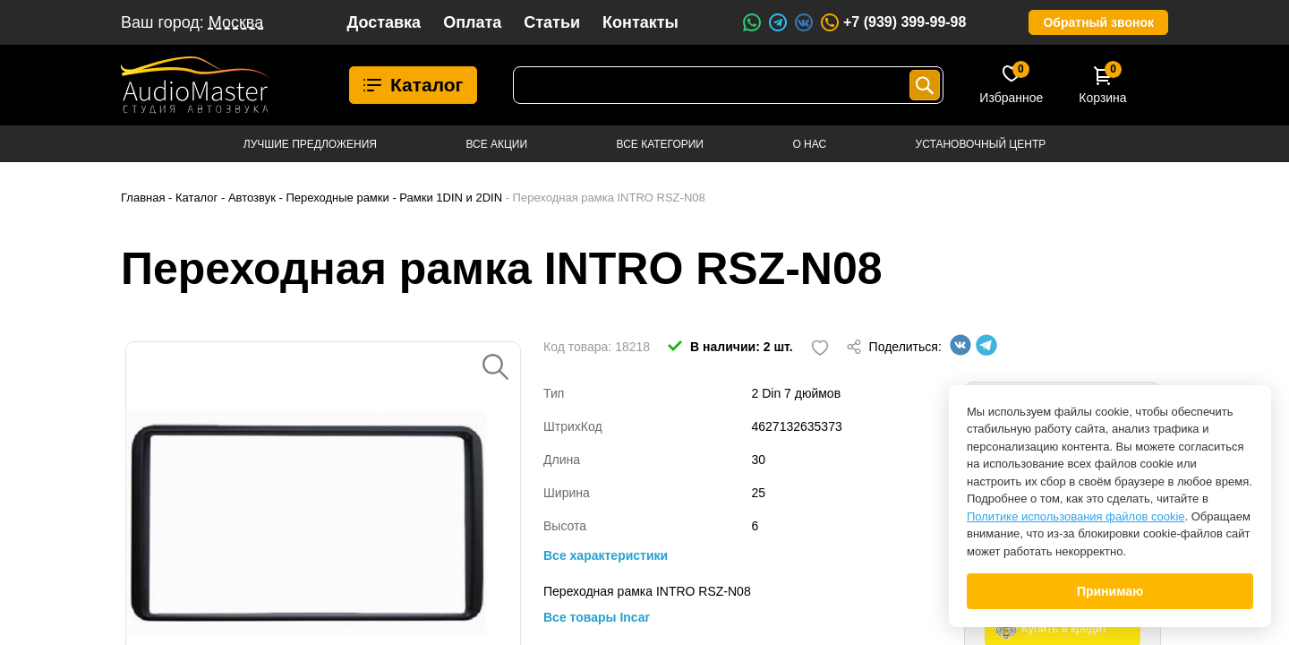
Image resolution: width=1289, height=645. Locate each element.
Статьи (552, 22)
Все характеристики (605, 555)
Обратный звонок (1098, 22)
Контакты (640, 22)
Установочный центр (981, 144)
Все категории (660, 144)
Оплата (472, 22)
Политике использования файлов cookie (1076, 516)
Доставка (383, 22)
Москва (236, 22)
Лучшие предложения (310, 144)
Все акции (496, 144)
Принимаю (1110, 591)
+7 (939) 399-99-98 (892, 22)
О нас (809, 144)
